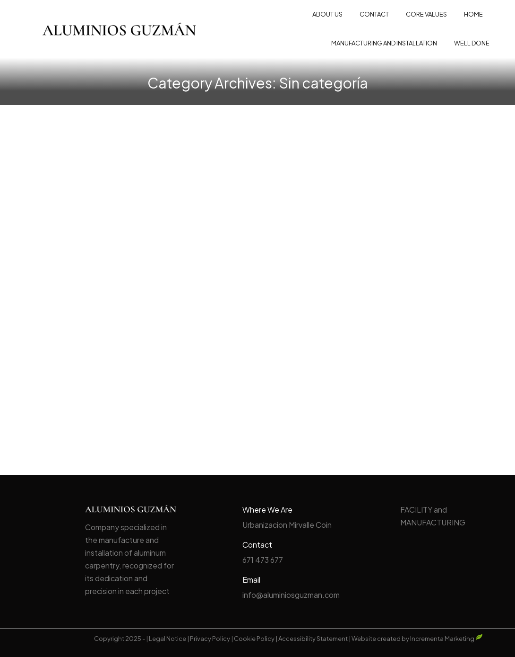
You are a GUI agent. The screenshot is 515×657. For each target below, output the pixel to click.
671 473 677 (262, 560)
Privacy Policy (210, 638)
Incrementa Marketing (446, 638)
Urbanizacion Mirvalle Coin (287, 525)
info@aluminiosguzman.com (291, 595)
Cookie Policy (254, 638)
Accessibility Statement (313, 638)
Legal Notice (167, 638)
